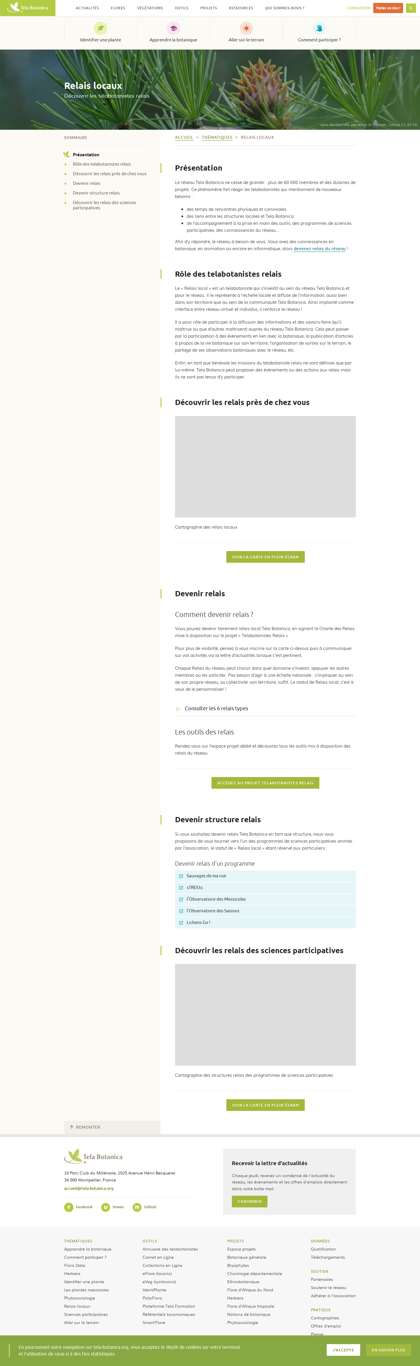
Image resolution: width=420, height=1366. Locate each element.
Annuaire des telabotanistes (170, 1249)
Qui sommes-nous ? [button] (284, 8)
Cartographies (325, 1318)
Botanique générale (246, 1257)
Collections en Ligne (162, 1265)
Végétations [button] (150, 8)
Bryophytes (238, 1265)
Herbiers (72, 1273)
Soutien (319, 1271)
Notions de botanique (248, 1314)
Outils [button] (181, 8)
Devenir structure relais (96, 193)
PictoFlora (152, 1298)
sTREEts (191, 887)
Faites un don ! (388, 8)
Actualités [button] (87, 8)
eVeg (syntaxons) (159, 1281)
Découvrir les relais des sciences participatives (104, 205)
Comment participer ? (319, 40)
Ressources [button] (241, 8)
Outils (150, 1241)
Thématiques (78, 1241)
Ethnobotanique (243, 1281)
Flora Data (74, 1265)
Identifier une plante (100, 40)
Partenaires (322, 1279)
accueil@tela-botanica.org (88, 1188)
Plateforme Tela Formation (169, 1306)
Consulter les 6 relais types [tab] (216, 708)
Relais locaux (77, 1306)
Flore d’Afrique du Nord (250, 1290)
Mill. (335, 124)
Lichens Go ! (194, 922)
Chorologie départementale (254, 1273)
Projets (235, 1241)
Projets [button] (208, 8)
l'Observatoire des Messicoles (212, 899)
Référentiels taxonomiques (169, 1314)
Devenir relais (86, 183)
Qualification (323, 1249)
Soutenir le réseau (328, 1287)
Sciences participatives (86, 1314)
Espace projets (241, 1249)
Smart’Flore (154, 1322)
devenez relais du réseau (320, 248)
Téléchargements (328, 1257)
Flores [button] (118, 8)
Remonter (85, 1127)
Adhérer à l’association (333, 1295)
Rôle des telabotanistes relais (102, 164)
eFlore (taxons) (157, 1273)
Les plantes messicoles (86, 1290)
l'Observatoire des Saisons (209, 911)
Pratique (321, 1309)
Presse (317, 1334)
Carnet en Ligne (158, 1257)
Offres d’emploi (326, 1326)
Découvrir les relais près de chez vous (110, 174)
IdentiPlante (154, 1290)
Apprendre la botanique (173, 40)
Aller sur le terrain (246, 40)
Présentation (81, 154)
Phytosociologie (79, 1298)
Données (320, 1241)
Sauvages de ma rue (202, 876)
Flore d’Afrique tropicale (250, 1306)
